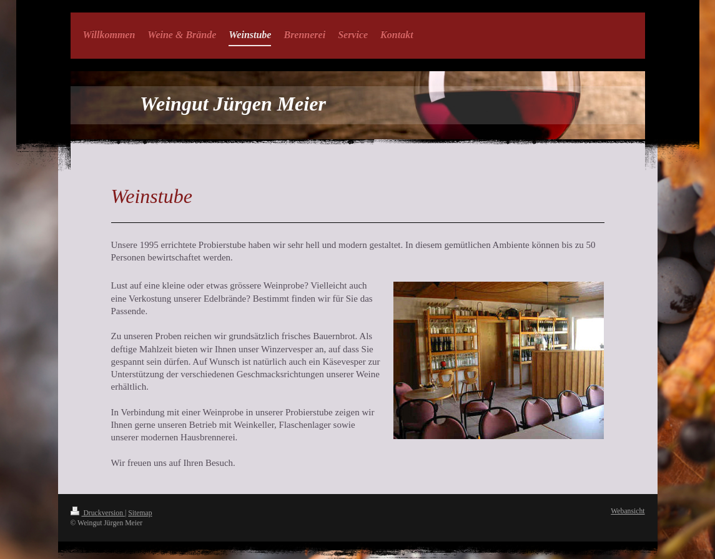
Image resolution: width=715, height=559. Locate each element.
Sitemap (140, 513)
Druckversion (98, 513)
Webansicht (627, 511)
